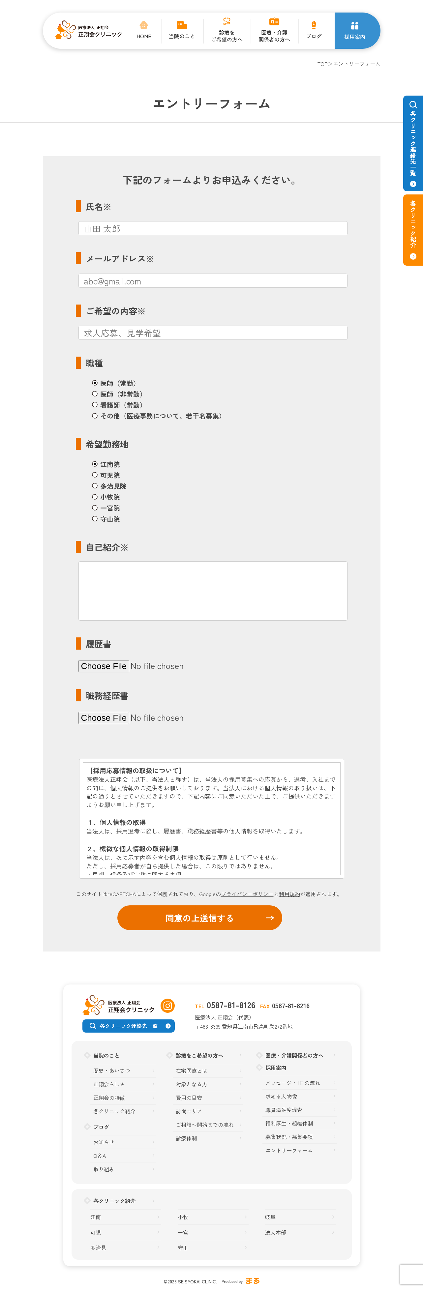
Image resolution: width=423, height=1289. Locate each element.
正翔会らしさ (109, 1084)
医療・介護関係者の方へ (294, 1055)
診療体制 (186, 1138)
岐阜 (270, 1217)
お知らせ (103, 1142)
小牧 (183, 1217)
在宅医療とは (191, 1070)
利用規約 (289, 894)
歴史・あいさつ (111, 1070)
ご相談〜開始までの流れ (205, 1124)
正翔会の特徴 (109, 1097)
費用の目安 (189, 1097)
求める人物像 (281, 1096)
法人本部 (275, 1232)
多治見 (98, 1247)
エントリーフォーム (289, 1150)
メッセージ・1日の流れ (292, 1083)
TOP (322, 64)
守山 (183, 1247)
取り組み (103, 1169)
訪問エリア (189, 1111)
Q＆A (99, 1155)
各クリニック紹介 (114, 1111)
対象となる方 (191, 1084)
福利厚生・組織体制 (289, 1123)
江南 (95, 1217)
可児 (95, 1232)
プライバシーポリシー (247, 894)
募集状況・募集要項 (289, 1137)
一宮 (183, 1232)
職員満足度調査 (283, 1110)
